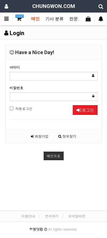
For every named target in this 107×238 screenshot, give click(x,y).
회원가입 (40, 136)
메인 (35, 18)
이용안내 (28, 215)
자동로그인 (21, 108)
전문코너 (77, 18)
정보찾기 (67, 136)
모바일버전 (77, 215)
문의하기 (52, 215)
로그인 (85, 110)
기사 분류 (54, 18)
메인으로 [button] (53, 155)
